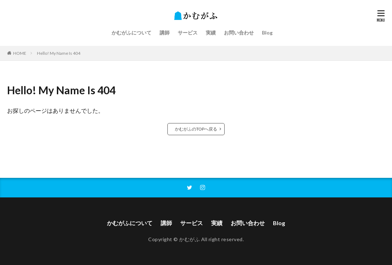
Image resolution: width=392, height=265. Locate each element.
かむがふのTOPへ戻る (196, 129)
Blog (267, 33)
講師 (165, 33)
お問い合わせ (239, 33)
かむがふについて (131, 33)
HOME (19, 53)
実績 (211, 33)
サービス (188, 33)
